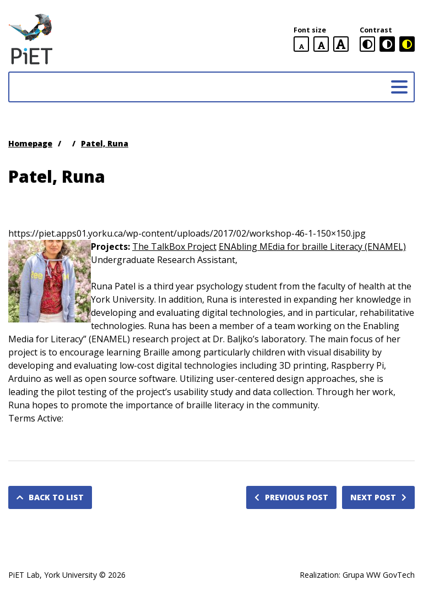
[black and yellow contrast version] (407, 44)
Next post (378, 497)
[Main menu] (399, 87)
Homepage (30, 143)
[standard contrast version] (367, 44)
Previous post (291, 497)
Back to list (50, 497)
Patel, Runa (104, 143)
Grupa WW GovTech (379, 575)
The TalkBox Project (174, 246)
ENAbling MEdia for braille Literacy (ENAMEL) (312, 246)
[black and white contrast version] (387, 44)
